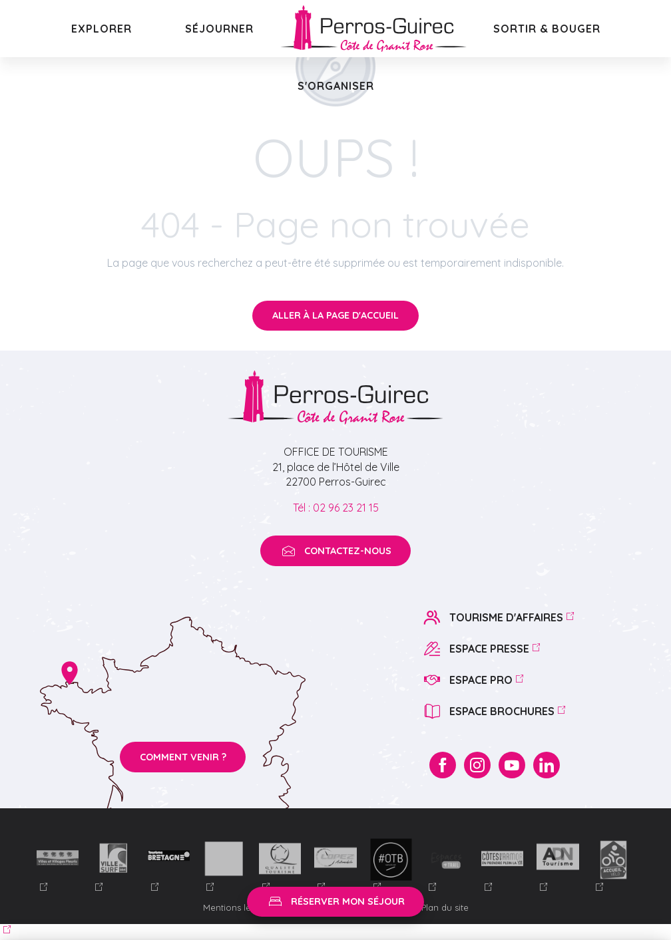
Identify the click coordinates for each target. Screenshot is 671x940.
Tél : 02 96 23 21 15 (336, 507)
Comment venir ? (183, 757)
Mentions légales (239, 907)
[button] (101, 28)
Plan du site (445, 907)
